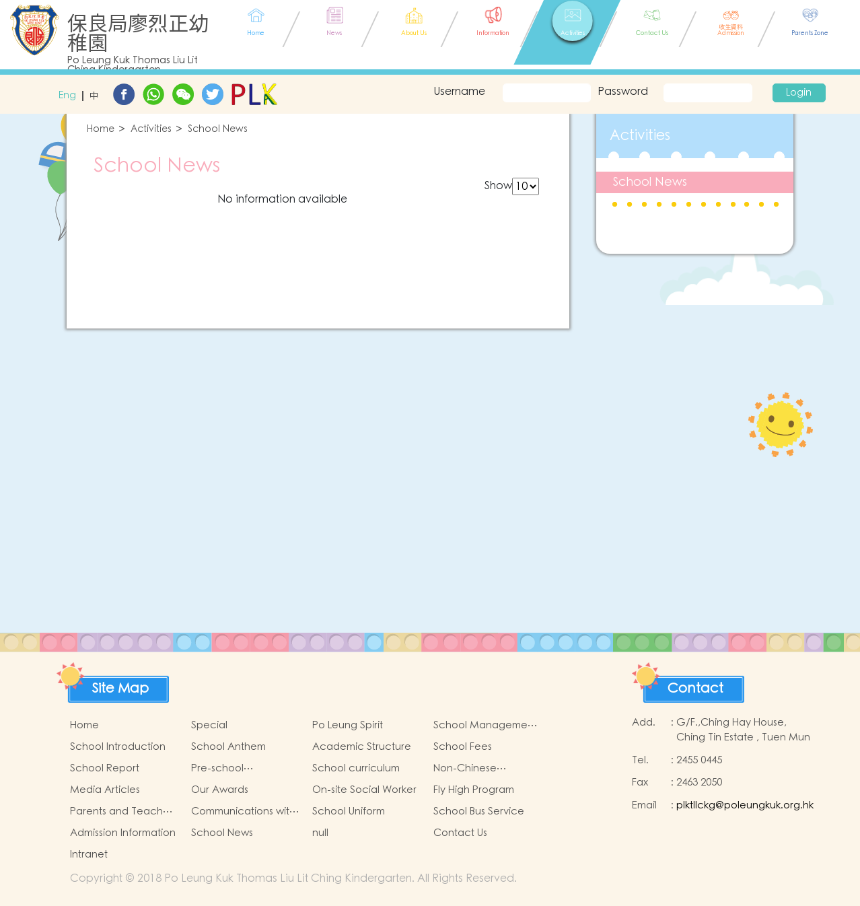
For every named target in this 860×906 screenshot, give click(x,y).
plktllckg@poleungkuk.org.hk (745, 805)
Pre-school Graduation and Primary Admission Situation (234, 768)
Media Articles (105, 790)
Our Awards (219, 790)
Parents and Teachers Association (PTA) (123, 811)
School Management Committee (485, 725)
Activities (151, 129)
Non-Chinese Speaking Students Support (478, 768)
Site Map (120, 688)
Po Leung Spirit (347, 725)
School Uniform (348, 811)
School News (218, 129)
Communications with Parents (243, 811)
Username (457, 91)
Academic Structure (361, 747)
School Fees (462, 747)
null (320, 833)
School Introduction (118, 747)
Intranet (89, 854)
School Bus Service (478, 811)
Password (623, 91)
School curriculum (356, 768)
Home (100, 129)
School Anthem (228, 747)
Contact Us (460, 833)
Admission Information (123, 833)
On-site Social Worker (364, 790)
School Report (104, 768)
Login (799, 93)
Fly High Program (473, 790)
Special (209, 725)
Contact (695, 688)
